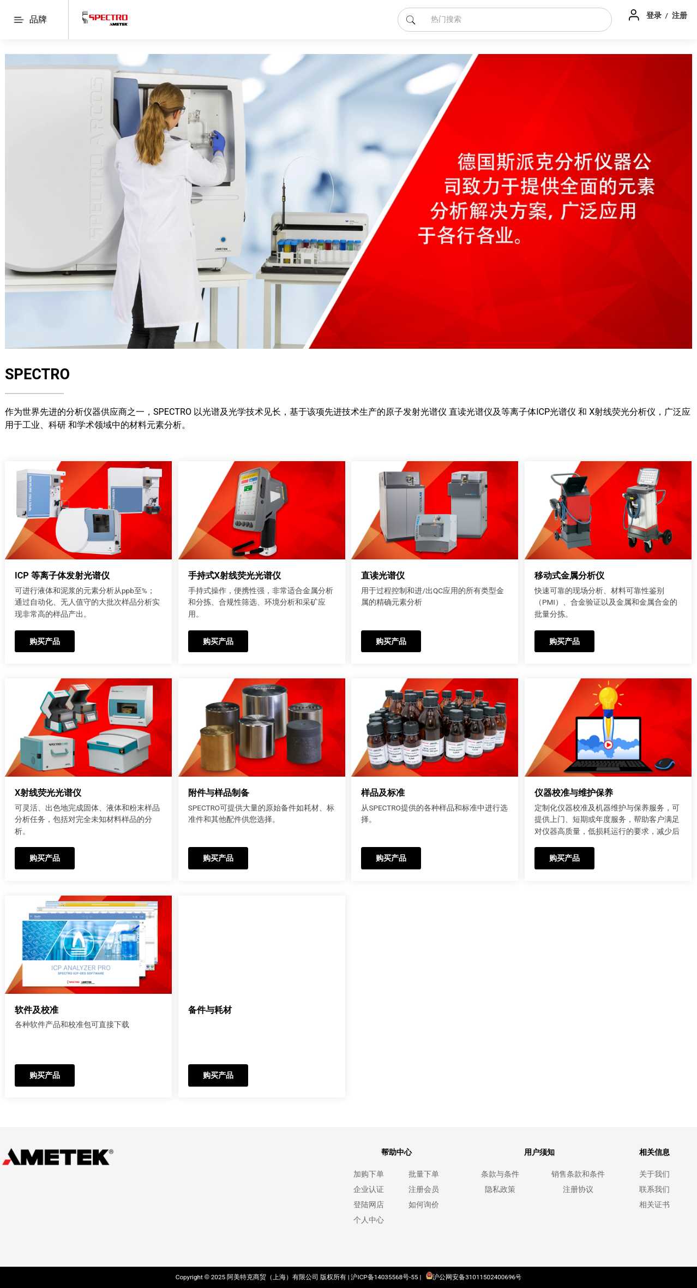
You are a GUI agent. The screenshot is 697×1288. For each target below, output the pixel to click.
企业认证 (368, 1189)
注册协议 (578, 1189)
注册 (679, 15)
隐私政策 (500, 1189)
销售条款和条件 (578, 1174)
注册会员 (423, 1189)
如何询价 (423, 1204)
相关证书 (654, 1204)
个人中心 (368, 1220)
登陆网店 (368, 1204)
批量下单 (423, 1174)
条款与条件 (500, 1174)
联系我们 (654, 1189)
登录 (654, 15)
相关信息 (654, 1152)
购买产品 (44, 641)
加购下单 (368, 1174)
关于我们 (654, 1174)
